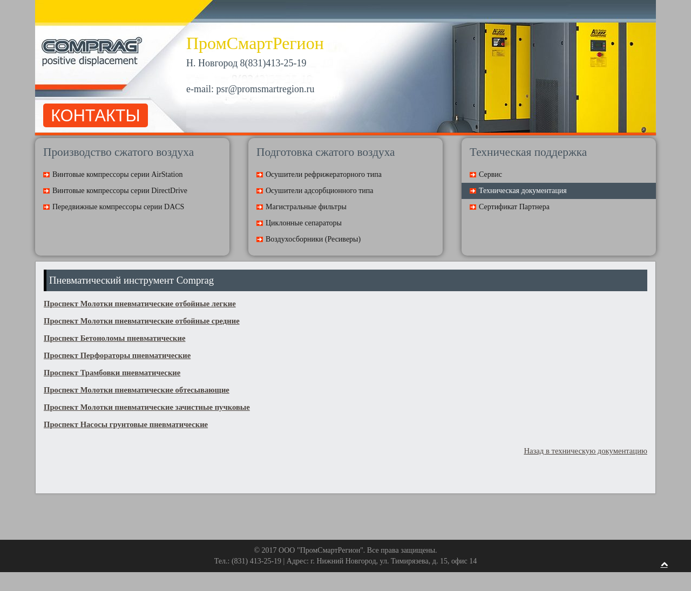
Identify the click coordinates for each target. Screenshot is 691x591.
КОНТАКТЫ (95, 115)
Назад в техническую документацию (585, 450)
